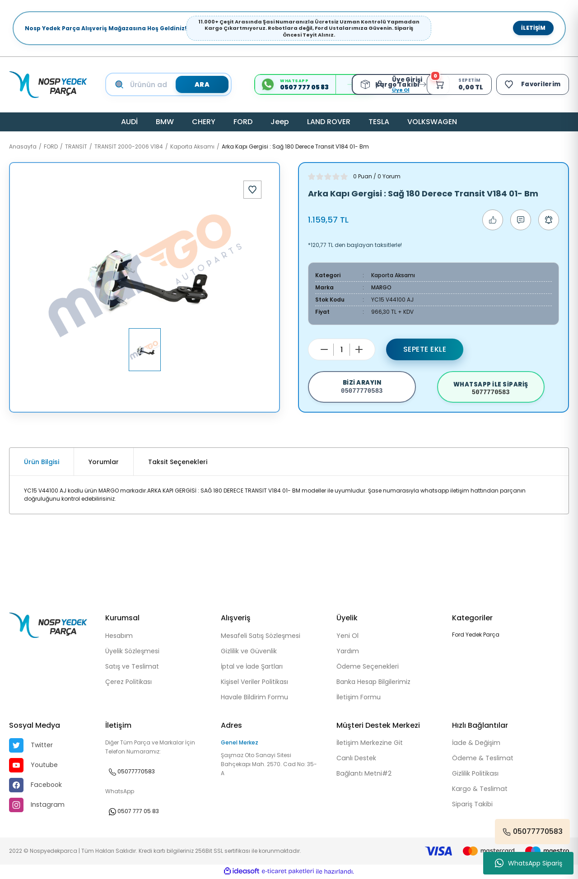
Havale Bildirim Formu (254, 698)
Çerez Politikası (128, 683)
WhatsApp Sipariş (528, 863)
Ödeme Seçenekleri (367, 667)
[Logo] (48, 84)
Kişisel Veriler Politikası (254, 683)
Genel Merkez (239, 744)
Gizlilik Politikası (475, 775)
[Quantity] (341, 350)
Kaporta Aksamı (393, 275)
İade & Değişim (475, 744)
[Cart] (457, 84)
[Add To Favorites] (252, 190)
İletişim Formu (358, 698)
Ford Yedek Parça (475, 636)
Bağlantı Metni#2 (363, 775)
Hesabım (119, 637)
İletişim (533, 28)
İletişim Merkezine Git (369, 744)
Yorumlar (104, 463)
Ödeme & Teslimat (482, 759)
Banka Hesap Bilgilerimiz (373, 683)
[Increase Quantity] (359, 349)
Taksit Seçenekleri (177, 463)
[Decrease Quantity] (324, 349)
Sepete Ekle (425, 349)
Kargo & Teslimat (479, 790)
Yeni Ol (347, 637)
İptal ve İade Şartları (252, 667)
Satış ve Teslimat (132, 667)
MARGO (381, 287)
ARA (202, 84)
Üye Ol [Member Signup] (398, 89)
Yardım (347, 652)
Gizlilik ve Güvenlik (249, 652)
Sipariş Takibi (472, 805)
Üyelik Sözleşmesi (132, 652)
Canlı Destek (356, 759)
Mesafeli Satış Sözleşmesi (260, 637)
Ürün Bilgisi (41, 463)
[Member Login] (380, 84)
